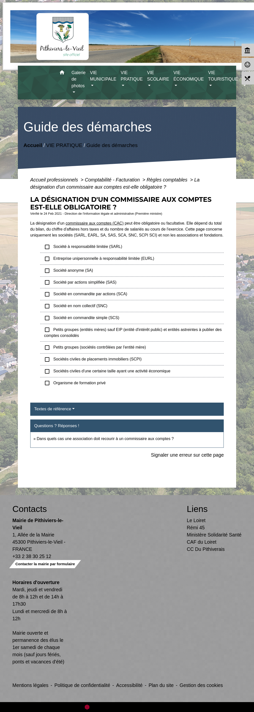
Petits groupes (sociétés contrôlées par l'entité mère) (95, 348)
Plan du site (161, 685)
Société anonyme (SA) (68, 271)
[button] (62, 73)
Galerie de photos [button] (78, 79)
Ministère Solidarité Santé (214, 534)
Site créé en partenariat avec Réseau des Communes (127, 707)
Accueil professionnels (54, 179)
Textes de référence (52, 409)
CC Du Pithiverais (206, 549)
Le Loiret (196, 520)
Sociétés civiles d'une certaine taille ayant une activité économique (107, 371)
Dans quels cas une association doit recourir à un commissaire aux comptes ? (105, 439)
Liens (197, 509)
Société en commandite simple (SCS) (81, 318)
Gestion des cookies (201, 685)
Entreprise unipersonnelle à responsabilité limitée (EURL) (99, 259)
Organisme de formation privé (75, 383)
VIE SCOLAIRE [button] (158, 76)
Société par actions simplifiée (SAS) (80, 282)
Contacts (29, 509)
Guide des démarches (112, 145)
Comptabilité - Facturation (113, 179)
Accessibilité (129, 685)
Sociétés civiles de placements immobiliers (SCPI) (93, 359)
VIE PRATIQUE (64, 145)
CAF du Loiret (201, 542)
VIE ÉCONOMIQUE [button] (188, 76)
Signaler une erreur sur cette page (187, 455)
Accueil (32, 145)
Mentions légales (30, 685)
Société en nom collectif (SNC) (75, 306)
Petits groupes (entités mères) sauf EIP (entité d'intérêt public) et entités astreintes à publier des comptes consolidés (133, 332)
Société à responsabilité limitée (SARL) (83, 247)
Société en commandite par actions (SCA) (85, 294)
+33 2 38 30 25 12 (31, 556)
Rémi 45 (196, 527)
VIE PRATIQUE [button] (132, 76)
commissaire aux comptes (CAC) (94, 223)
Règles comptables (168, 179)
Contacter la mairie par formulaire (45, 564)
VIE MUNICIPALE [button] (103, 76)
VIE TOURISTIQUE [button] (223, 76)
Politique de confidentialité (82, 685)
